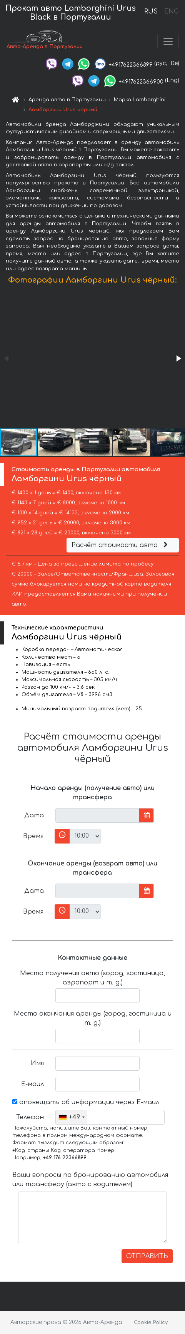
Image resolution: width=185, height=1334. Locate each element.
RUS (151, 11)
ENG (171, 11)
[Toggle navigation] (168, 41)
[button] (178, 358)
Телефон (30, 1117)
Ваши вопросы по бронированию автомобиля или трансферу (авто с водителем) (90, 1180)
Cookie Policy (151, 1322)
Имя (37, 1063)
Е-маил (32, 1084)
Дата (34, 815)
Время (33, 836)
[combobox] (71, 1117)
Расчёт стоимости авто (121, 545)
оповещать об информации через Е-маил (85, 1102)
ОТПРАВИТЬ (147, 1256)
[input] (97, 815)
